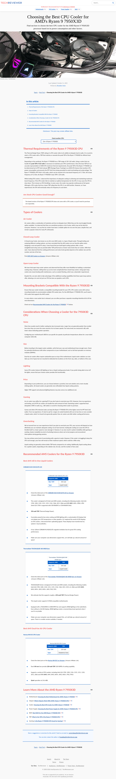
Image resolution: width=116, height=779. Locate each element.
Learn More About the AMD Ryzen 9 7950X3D (40, 125)
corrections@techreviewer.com (78, 733)
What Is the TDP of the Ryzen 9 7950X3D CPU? (46, 717)
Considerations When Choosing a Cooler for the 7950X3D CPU (44, 118)
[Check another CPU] (58, 141)
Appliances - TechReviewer (57, 766)
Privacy (61, 762)
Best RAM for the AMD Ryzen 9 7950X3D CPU (46, 713)
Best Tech (42, 92)
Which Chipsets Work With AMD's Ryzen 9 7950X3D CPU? (51, 701)
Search (49, 759)
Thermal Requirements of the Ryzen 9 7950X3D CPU (42, 107)
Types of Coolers (33, 110)
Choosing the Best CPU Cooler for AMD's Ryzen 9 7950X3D (51, 705)
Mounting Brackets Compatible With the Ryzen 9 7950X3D (43, 114)
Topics (36, 92)
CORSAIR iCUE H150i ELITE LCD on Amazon (61, 493)
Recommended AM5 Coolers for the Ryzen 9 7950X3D (42, 121)
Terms (54, 762)
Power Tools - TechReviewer (76, 766)
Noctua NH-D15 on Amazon (56, 660)
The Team (66, 759)
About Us (57, 759)
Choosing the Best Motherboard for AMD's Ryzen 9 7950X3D (56, 697)
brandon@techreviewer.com (68, 737)
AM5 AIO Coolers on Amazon (36, 256)
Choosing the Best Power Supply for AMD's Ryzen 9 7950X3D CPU (58, 709)
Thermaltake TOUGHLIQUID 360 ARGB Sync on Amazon (65, 577)
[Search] (113, 2)
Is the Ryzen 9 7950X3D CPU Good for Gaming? (48, 721)
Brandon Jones (61, 85)
